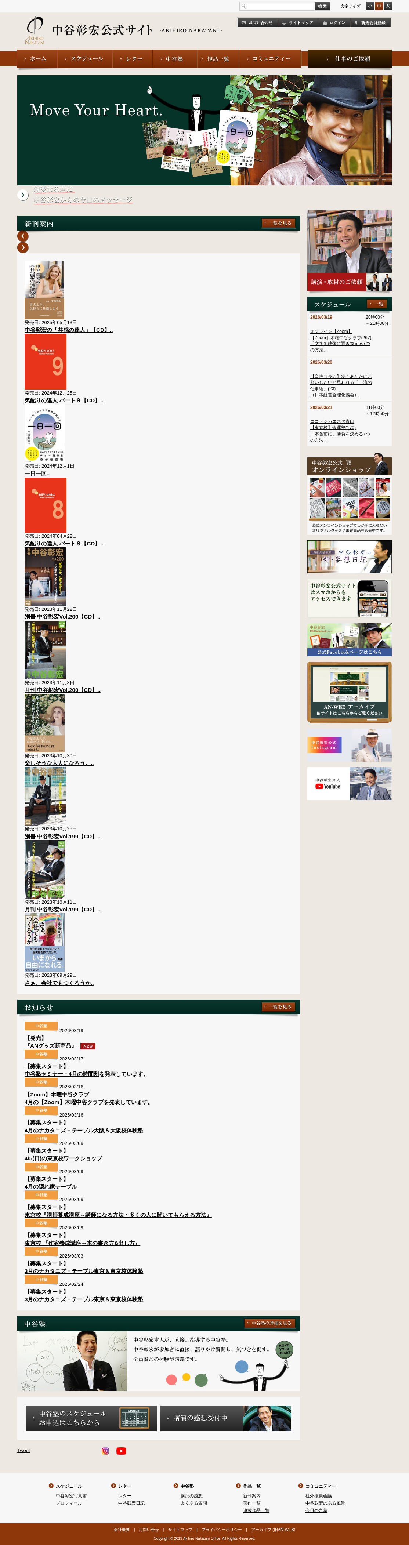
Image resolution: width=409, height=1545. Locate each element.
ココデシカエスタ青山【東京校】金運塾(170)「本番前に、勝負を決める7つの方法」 (340, 430)
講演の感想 (192, 1495)
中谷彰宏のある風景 (325, 1503)
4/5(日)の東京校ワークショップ (63, 1158)
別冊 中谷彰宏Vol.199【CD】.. (63, 836)
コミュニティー (320, 1486)
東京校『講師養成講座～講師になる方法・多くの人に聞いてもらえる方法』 (118, 1215)
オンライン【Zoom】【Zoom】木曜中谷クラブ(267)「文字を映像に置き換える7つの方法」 (341, 340)
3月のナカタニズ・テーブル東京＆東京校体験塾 (84, 1271)
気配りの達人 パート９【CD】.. (64, 400)
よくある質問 (194, 1503)
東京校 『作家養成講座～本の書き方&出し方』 (82, 1243)
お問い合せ (149, 1529)
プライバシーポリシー (222, 1529)
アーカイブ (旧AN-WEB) (273, 1529)
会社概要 (122, 1529)
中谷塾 (187, 1486)
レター (124, 1486)
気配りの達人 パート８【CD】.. (64, 543)
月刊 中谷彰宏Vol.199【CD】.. (63, 909)
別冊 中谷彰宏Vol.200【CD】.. (63, 616)
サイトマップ (180, 1529)
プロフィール (69, 1503)
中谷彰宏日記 (131, 1503)
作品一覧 (252, 1486)
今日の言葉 (316, 1510)
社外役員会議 (318, 1495)
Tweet (23, 1450)
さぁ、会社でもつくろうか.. (59, 983)
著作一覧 (252, 1503)
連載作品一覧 (256, 1510)
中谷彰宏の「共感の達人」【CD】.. (69, 330)
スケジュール (69, 1486)
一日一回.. (37, 473)
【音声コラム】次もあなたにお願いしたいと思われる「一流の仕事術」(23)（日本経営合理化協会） (341, 386)
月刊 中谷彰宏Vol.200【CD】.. (63, 690)
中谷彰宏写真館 (71, 1495)
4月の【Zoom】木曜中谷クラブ (64, 1102)
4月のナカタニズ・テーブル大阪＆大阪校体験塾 (84, 1130)
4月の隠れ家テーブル (51, 1186)
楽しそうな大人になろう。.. (59, 763)
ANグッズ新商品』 (62, 1045)
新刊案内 (252, 1495)
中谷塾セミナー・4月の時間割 (62, 1074)
